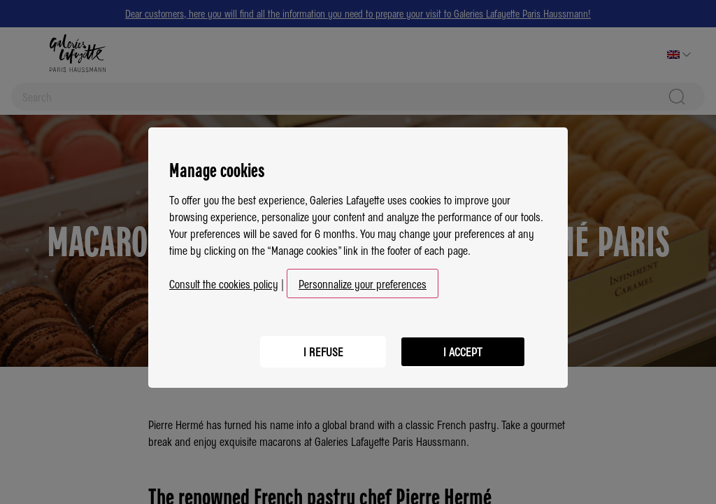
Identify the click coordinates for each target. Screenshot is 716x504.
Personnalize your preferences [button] (363, 277)
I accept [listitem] (462, 345)
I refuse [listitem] (323, 345)
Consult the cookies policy (223, 277)
